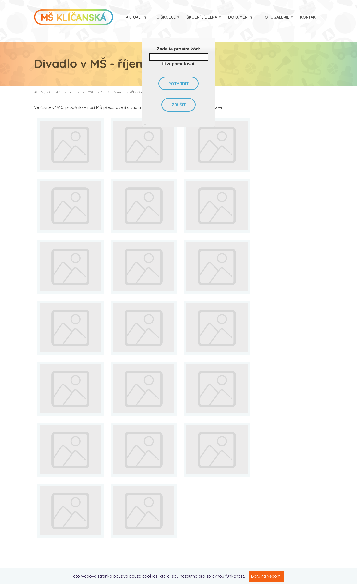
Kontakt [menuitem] (309, 17)
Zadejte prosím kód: (178, 48)
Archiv (74, 92)
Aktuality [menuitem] (136, 17)
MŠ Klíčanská (47, 92)
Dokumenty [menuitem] (240, 17)
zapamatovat (181, 63)
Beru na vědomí (266, 576)
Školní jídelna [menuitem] (202, 17)
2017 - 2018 (96, 92)
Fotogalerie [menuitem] (275, 17)
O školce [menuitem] (166, 17)
